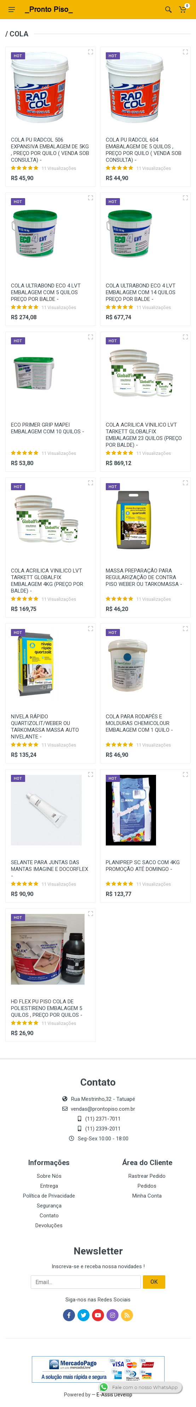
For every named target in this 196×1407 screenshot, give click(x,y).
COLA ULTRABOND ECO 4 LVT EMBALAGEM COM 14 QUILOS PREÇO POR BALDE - (140, 292)
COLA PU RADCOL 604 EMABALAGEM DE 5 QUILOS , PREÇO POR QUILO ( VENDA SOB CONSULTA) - (143, 150)
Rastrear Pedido (147, 1176)
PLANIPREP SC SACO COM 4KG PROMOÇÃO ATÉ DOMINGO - (143, 865)
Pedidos (147, 1186)
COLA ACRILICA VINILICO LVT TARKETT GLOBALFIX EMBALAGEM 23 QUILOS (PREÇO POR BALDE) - (144, 435)
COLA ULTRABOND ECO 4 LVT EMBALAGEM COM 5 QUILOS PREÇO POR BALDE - (46, 292)
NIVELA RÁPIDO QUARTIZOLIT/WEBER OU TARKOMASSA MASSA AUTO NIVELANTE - (45, 726)
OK (154, 1281)
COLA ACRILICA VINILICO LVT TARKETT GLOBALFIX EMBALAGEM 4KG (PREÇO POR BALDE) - (47, 581)
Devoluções (49, 1225)
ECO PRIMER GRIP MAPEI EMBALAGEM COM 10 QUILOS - (47, 428)
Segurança (49, 1206)
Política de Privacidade (49, 1196)
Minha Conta (147, 1196)
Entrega (49, 1186)
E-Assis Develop (114, 1394)
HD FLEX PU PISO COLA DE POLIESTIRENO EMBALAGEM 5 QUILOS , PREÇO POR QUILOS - (46, 1008)
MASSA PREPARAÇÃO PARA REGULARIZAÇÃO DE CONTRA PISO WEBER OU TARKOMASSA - (144, 577)
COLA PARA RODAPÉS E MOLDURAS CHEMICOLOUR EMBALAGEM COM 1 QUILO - (139, 723)
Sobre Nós (49, 1176)
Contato (49, 1215)
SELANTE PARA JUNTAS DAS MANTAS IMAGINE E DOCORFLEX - (49, 869)
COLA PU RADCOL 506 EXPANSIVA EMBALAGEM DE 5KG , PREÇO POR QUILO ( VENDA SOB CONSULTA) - (50, 150)
